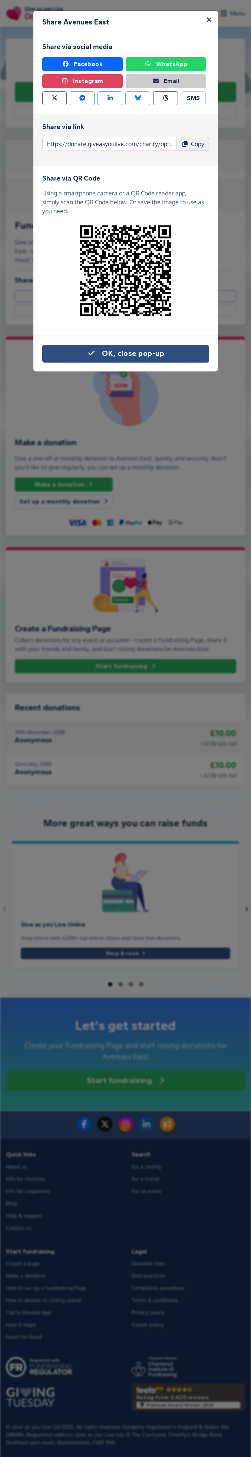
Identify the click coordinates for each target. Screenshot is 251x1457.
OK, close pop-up (125, 353)
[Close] (209, 20)
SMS (193, 98)
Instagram (82, 81)
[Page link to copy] (109, 144)
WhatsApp (166, 64)
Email (166, 81)
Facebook (82, 64)
